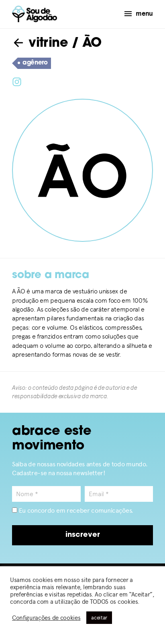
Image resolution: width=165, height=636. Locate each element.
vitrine (40, 43)
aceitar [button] (99, 618)
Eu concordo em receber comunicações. (72, 510)
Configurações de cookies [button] (46, 617)
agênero (33, 63)
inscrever (82, 535)
